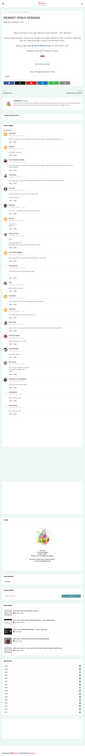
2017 (43, 694)
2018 (43, 690)
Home (5, 12)
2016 (43, 697)
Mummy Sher (13, 234)
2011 (43, 712)
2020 (43, 684)
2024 (43, 672)
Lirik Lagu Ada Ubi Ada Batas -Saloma (26, 611)
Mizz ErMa (12, 322)
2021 (43, 681)
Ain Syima (12, 362)
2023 (43, 675)
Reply (10, 142)
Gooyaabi (32, 753)
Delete (15, 142)
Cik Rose (7, 22)
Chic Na (11, 188)
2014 (43, 703)
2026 (43, 666)
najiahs (11, 147)
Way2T (17, 753)
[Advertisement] (42, 464)
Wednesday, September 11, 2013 (17, 135)
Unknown (12, 133)
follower (10, 12)
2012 (43, 709)
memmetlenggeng (15, 252)
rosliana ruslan (14, 335)
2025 (43, 669)
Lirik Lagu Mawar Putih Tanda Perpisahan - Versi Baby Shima (34, 620)
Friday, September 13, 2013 (15, 394)
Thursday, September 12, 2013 (16, 324)
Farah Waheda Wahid (16, 160)
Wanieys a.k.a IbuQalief (17, 379)
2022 (43, 678)
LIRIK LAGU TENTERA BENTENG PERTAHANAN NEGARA (31, 639)
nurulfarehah (13, 349)
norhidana (12, 175)
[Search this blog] (33, 596)
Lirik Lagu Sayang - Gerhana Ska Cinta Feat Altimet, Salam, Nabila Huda (37, 648)
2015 (43, 700)
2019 (43, 687)
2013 (43, 706)
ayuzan (11, 218)
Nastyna (12, 205)
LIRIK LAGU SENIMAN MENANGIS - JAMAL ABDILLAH (30, 629)
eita (10, 283)
